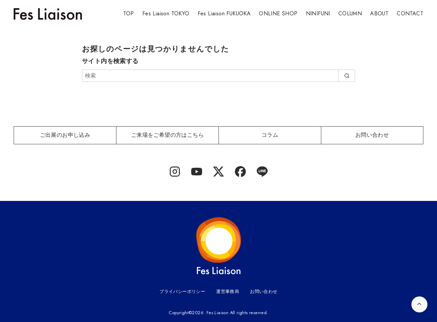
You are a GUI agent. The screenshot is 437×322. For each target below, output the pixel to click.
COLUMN (350, 13)
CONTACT (410, 13)
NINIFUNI (318, 13)
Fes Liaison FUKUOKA (224, 13)
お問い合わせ (263, 291)
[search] (346, 76)
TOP (128, 13)
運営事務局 (227, 291)
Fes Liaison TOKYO (165, 13)
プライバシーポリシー (182, 291)
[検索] (218, 76)
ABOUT (379, 13)
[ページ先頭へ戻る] (419, 304)
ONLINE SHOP (278, 13)
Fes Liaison (217, 312)
